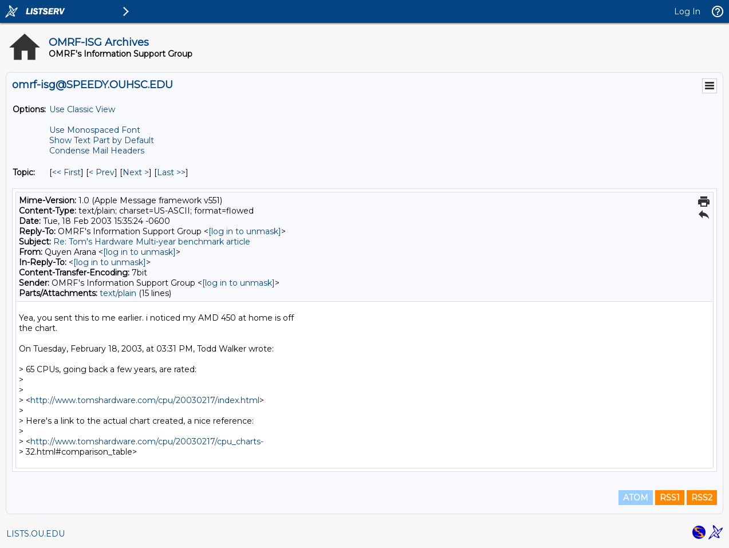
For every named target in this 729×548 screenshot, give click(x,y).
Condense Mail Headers (96, 150)
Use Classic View (82, 109)
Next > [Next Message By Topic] (136, 172)
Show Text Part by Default (101, 140)
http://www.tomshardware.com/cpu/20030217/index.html (144, 400)
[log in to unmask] (244, 231)
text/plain (118, 293)
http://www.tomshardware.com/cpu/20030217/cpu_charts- (146, 441)
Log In (687, 11)
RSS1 (670, 497)
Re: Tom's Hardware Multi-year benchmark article (151, 241)
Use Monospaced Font (94, 130)
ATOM (635, 497)
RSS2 (701, 497)
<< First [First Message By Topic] (66, 172)
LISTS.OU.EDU (35, 534)
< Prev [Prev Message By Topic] (102, 172)
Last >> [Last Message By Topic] (171, 172)
